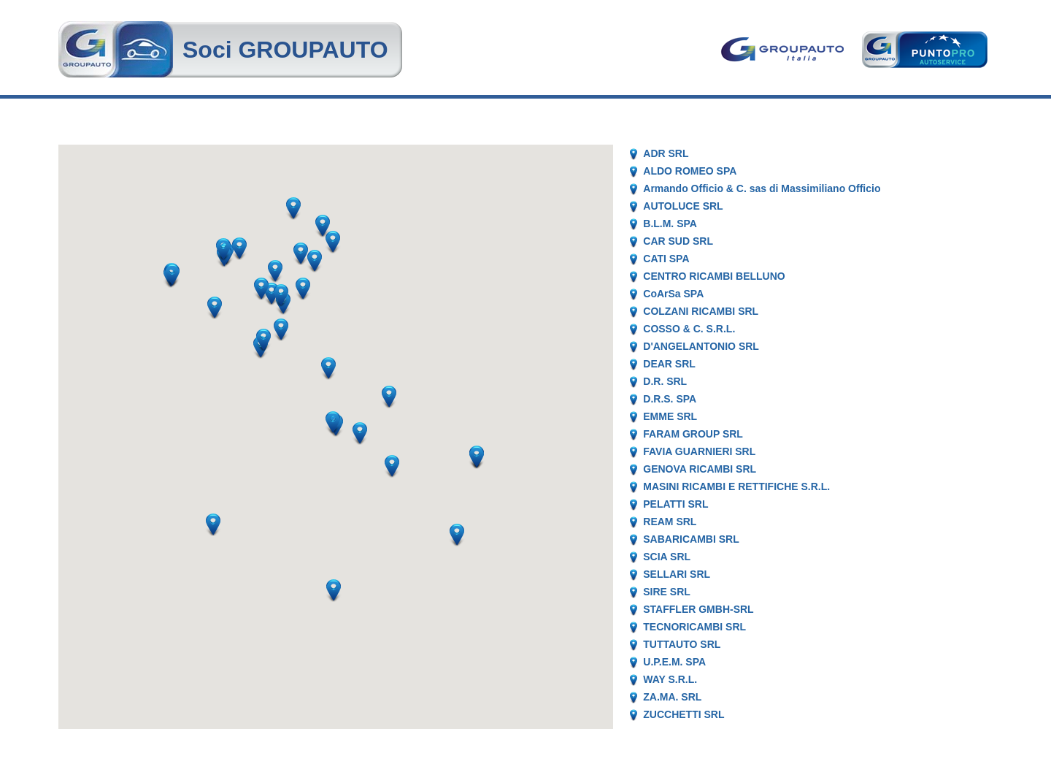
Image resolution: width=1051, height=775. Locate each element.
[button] (392, 466)
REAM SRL (669, 521)
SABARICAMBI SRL (691, 539)
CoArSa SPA (673, 293)
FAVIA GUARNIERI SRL (699, 451)
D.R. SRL (665, 381)
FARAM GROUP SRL (693, 434)
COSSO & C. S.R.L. (689, 329)
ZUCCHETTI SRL (683, 714)
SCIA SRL (666, 556)
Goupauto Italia (784, 49)
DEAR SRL (669, 364)
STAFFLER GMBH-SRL (698, 609)
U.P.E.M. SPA (674, 662)
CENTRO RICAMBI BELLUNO (714, 276)
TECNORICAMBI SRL (694, 627)
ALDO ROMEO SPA (689, 171)
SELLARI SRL (676, 574)
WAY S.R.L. (670, 679)
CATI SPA (666, 258)
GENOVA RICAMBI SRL (699, 469)
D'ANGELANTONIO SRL (701, 346)
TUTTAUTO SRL (681, 644)
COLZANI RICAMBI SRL (700, 311)
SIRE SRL (666, 592)
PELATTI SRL (675, 504)
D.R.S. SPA (669, 399)
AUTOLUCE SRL (683, 206)
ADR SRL (665, 153)
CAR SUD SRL (678, 241)
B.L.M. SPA (670, 223)
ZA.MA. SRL (672, 697)
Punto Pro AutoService (923, 49)
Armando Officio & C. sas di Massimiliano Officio (761, 188)
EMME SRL (670, 416)
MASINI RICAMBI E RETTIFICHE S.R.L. (736, 486)
